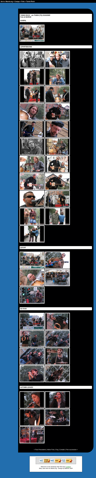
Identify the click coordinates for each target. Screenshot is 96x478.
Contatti (61, 450)
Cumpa (17, 1)
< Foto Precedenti (40, 450)
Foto (22, 1)
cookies (68, 466)
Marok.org (9, 1)
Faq (57, 450)
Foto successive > (72, 450)
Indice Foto (50, 450)
